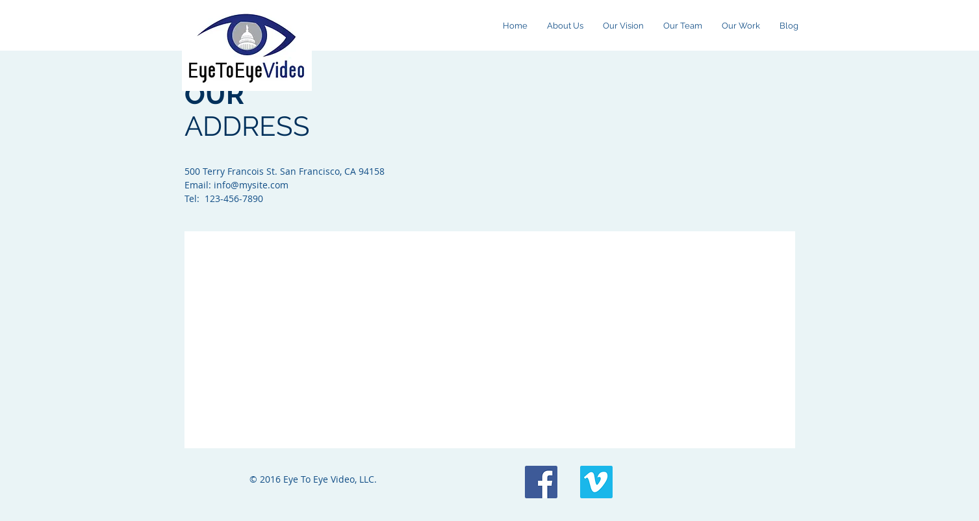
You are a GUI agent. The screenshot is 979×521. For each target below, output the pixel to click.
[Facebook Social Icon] (541, 482)
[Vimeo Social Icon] (596, 482)
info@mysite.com (251, 185)
